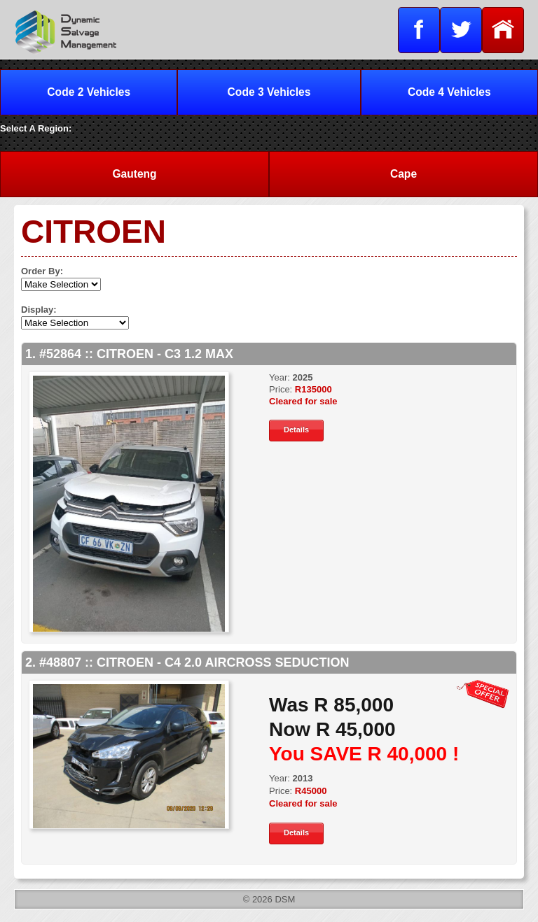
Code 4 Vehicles (449, 92)
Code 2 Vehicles (88, 92)
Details (296, 429)
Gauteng (134, 174)
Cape (403, 174)
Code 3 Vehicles (269, 92)
